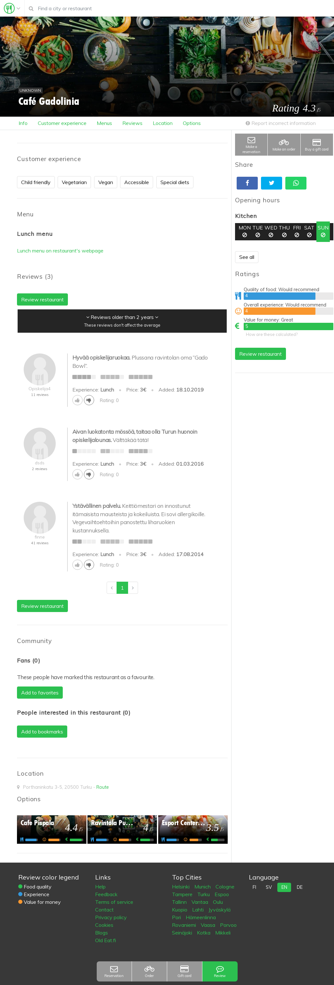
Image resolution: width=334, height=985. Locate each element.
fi (254, 887)
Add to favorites (40, 692)
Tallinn (180, 902)
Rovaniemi (184, 925)
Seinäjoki (182, 932)
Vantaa (200, 902)
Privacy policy (111, 917)
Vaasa (208, 925)
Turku (204, 894)
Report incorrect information (281, 123)
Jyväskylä (219, 909)
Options (192, 123)
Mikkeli (223, 932)
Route (102, 787)
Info (23, 123)
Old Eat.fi (105, 940)
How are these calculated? (271, 334)
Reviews (132, 123)
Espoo (222, 894)
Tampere (183, 894)
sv (269, 887)
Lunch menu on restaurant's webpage (60, 250)
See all (246, 257)
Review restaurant (260, 354)
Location (163, 123)
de (300, 887)
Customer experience (62, 123)
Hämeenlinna (201, 917)
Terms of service (114, 902)
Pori (177, 917)
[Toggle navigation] (12, 8)
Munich (203, 886)
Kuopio (180, 909)
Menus (104, 123)
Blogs (101, 932)
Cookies (104, 925)
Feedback (106, 894)
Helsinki (181, 886)
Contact (104, 909)
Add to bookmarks (42, 731)
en (284, 887)
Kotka (204, 932)
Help (100, 886)
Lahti (198, 909)
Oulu (218, 902)
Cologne (225, 886)
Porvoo (228, 925)
